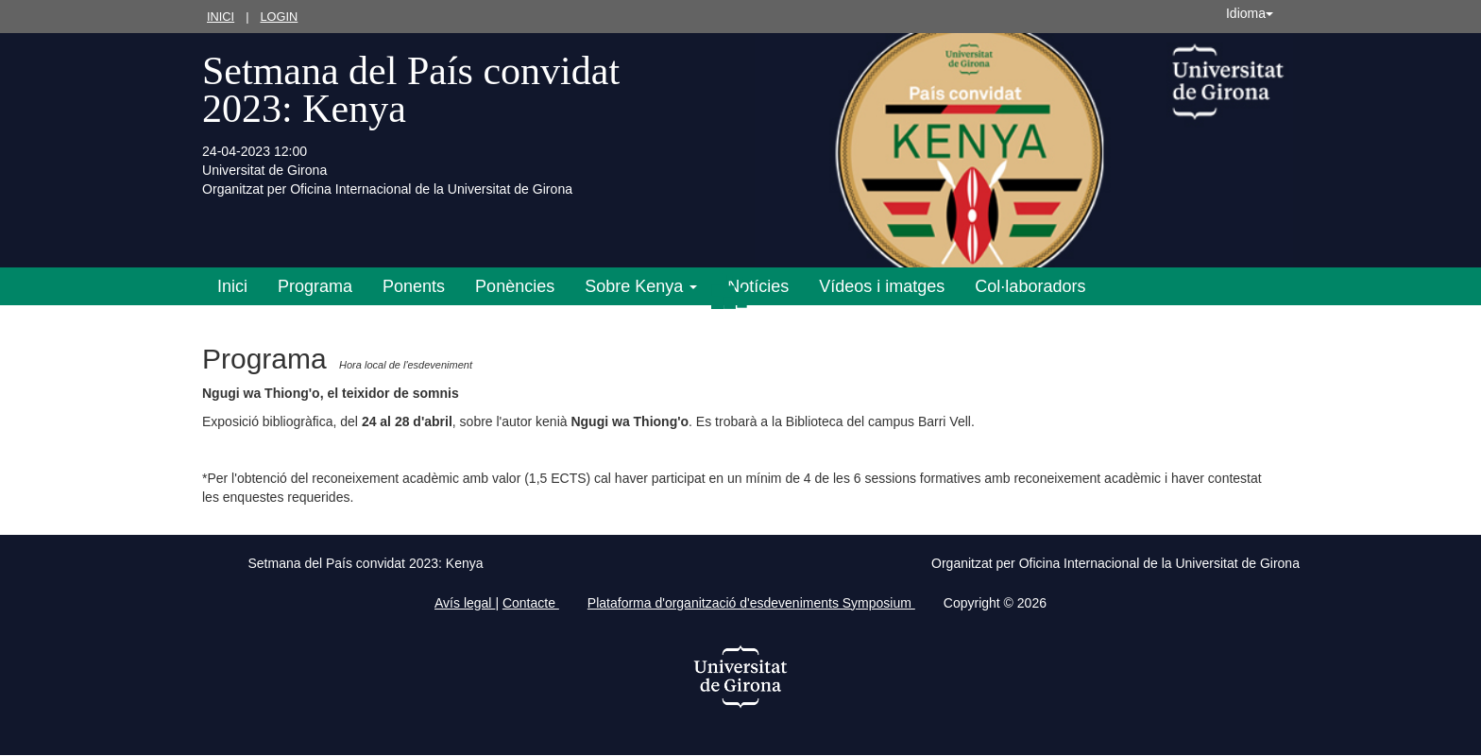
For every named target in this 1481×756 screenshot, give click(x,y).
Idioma (1249, 13)
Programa (315, 286)
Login (279, 16)
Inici (220, 16)
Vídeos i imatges (882, 286)
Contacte (530, 602)
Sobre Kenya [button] (641, 286)
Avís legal (464, 602)
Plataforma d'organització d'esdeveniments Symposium (751, 602)
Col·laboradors (1030, 286)
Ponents (414, 286)
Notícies (758, 286)
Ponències (514, 286)
